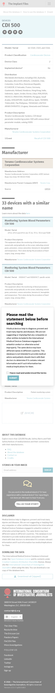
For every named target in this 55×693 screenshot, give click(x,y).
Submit (13, 377)
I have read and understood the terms (28, 373)
